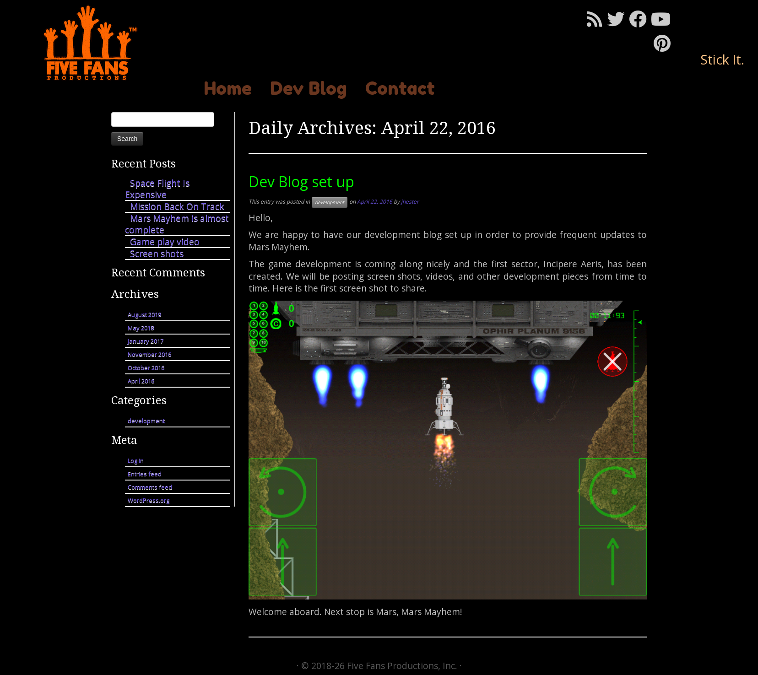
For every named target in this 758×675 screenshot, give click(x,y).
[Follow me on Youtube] (663, 19)
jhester (410, 201)
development (146, 420)
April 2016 (141, 381)
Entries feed (145, 474)
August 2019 (144, 314)
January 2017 (145, 341)
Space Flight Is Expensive (157, 188)
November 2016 (149, 354)
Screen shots (157, 253)
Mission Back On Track (177, 206)
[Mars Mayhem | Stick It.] (87, 43)
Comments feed (150, 487)
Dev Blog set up (301, 181)
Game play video (165, 241)
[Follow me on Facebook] (640, 19)
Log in (136, 460)
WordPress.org (148, 500)
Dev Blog (308, 88)
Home (228, 88)
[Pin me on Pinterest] (664, 43)
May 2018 (141, 328)
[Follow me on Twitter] (618, 19)
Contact (400, 88)
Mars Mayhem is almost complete (177, 224)
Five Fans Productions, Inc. (402, 665)
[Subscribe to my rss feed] (597, 19)
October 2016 (146, 367)
